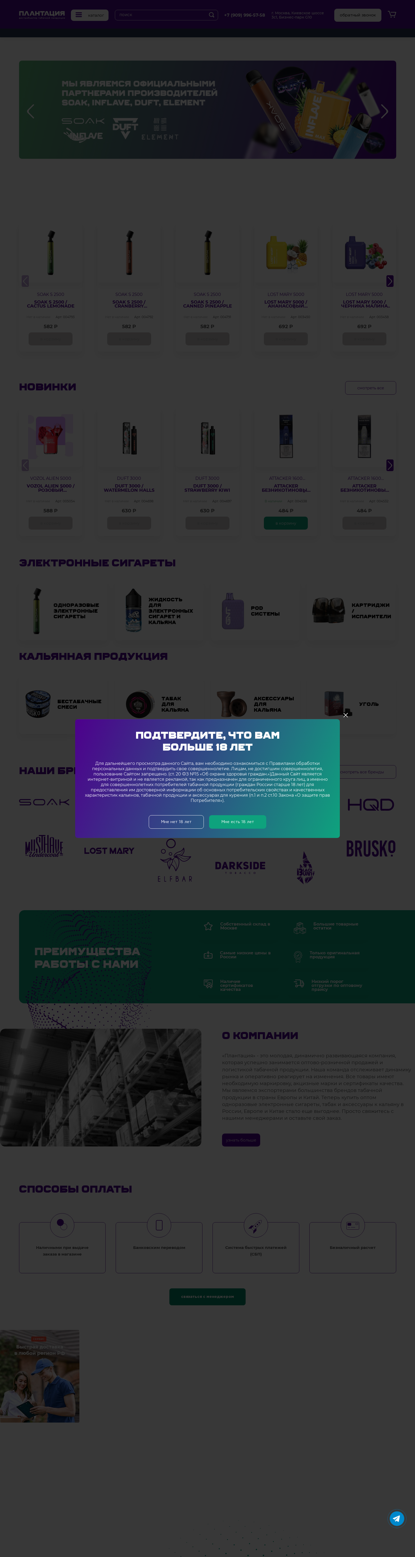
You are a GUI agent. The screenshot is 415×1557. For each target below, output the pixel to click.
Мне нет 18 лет (176, 822)
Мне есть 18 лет (237, 822)
